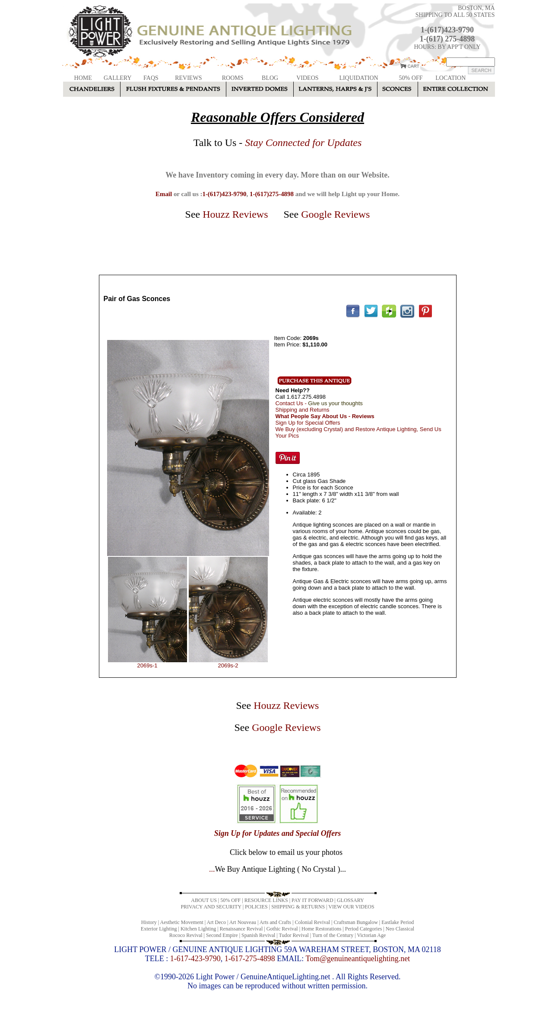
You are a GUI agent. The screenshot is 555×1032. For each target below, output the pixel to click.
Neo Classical (400, 929)
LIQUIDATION (358, 78)
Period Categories (363, 929)
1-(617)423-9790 (447, 29)
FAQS (151, 78)
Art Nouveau (242, 922)
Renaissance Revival (241, 929)
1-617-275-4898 (250, 958)
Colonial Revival (312, 922)
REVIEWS (188, 78)
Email (163, 194)
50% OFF (411, 78)
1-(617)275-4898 (272, 194)
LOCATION (450, 78)
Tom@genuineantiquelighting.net (357, 958)
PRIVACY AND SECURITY (211, 907)
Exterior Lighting (159, 929)
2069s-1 (147, 665)
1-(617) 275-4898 (447, 39)
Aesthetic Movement (181, 922)
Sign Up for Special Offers (308, 422)
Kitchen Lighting (198, 929)
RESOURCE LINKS (266, 900)
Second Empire (222, 935)
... (277, 869)
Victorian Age (371, 935)
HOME (83, 78)
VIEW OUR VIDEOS (351, 907)
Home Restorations (321, 929)
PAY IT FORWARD (312, 900)
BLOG (270, 78)
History (149, 922)
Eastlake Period (397, 922)
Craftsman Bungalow (356, 922)
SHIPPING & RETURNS (298, 907)
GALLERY (118, 78)
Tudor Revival (294, 935)
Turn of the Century (332, 935)
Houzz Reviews (235, 214)
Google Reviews (335, 214)
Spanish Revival (258, 935)
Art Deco (216, 922)
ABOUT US (203, 900)
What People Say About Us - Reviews (325, 416)
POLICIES (256, 907)
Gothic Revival (282, 929)
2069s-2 (228, 665)
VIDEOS (307, 78)
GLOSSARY (350, 900)
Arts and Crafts (275, 922)
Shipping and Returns (303, 409)
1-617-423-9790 (195, 958)
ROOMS (233, 78)
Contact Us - (319, 403)
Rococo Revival (186, 935)
